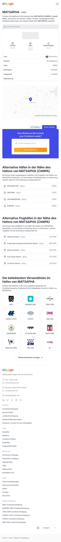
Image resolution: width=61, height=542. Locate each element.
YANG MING (49, 333)
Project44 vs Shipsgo (10, 459)
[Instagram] (16, 400)
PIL (50, 348)
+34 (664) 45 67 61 (11, 390)
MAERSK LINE (30, 304)
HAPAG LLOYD (11, 319)
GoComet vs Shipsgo (10, 455)
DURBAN (10, 206)
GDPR (4, 489)
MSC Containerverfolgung (12, 505)
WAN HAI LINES (11, 348)
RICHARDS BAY (13, 186)
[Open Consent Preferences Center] (38, 528)
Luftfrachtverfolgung (10, 416)
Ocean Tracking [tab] (49, 127)
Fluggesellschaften (9, 446)
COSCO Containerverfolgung (13, 519)
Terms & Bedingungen (10, 482)
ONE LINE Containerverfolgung (14, 522)
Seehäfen (5, 432)
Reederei (5, 435)
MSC (11, 304)
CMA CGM (50, 304)
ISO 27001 (6, 496)
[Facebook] (12, 400)
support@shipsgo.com (12, 395)
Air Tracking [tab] (35, 127)
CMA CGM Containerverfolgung (14, 512)
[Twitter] (8, 400)
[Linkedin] (3, 400)
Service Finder (7, 412)
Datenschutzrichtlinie (10, 485)
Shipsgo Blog (7, 462)
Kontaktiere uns (8, 473)
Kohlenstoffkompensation (12, 419)
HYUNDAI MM (30, 333)
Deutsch (49, 528)
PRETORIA (11, 193)
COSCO (30, 319)
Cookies (5, 492)
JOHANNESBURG (13, 199)
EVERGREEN (11, 333)
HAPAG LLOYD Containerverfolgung (16, 515)
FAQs (4, 466)
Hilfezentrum (7, 469)
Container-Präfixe (9, 439)
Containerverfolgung (10, 409)
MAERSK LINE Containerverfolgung (15, 508)
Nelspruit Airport (13, 237)
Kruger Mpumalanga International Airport (22, 243)
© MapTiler (38, 115)
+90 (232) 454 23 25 (12, 383)
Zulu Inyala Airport (14, 257)
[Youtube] (21, 400)
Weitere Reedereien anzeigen (30, 357)
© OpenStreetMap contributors (49, 115)
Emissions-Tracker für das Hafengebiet (17, 423)
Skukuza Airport (13, 250)
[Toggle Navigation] (57, 4)
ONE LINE (49, 319)
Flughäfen (6, 442)
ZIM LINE (30, 348)
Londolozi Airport (13, 263)
